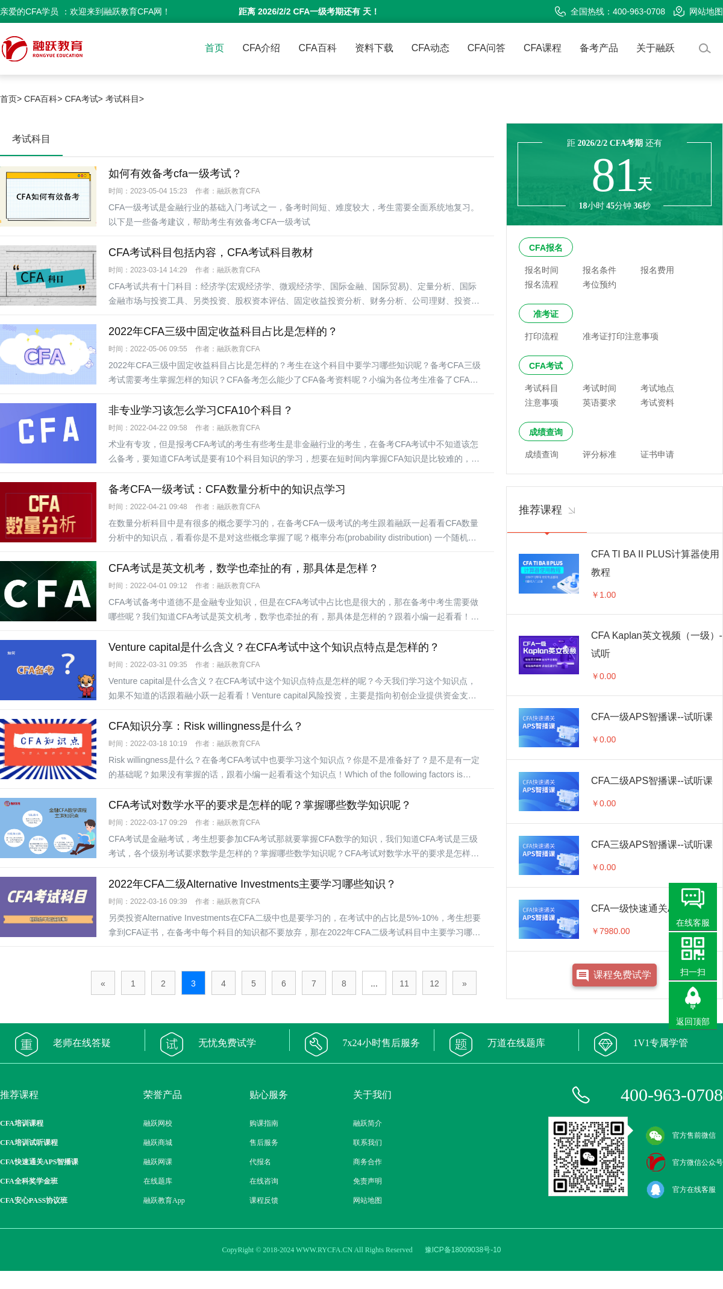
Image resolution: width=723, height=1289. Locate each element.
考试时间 (599, 388)
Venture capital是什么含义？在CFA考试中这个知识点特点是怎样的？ (274, 647)
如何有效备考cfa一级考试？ (175, 174)
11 (404, 983)
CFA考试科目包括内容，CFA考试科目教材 (210, 252)
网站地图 (698, 11)
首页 (214, 48)
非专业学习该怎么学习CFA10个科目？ (200, 410)
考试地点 (657, 388)
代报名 (260, 1162)
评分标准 (599, 454)
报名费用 (657, 270)
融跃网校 (157, 1123)
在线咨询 (263, 1181)
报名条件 (599, 270)
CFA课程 (543, 48)
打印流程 (542, 336)
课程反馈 (263, 1200)
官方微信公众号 (684, 1162)
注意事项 (542, 402)
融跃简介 (367, 1123)
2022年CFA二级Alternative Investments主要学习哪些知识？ (252, 884)
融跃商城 (157, 1142)
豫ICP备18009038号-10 (463, 1250)
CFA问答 (486, 48)
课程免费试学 (622, 975)
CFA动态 (430, 48)
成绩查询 (546, 432)
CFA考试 (546, 366)
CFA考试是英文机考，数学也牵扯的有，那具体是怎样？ (243, 568)
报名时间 (542, 270)
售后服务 (263, 1142)
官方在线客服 (681, 1189)
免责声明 (367, 1181)
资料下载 (374, 48)
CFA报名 (546, 247)
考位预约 (599, 284)
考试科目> (124, 99)
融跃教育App (164, 1200)
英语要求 (599, 402)
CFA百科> (43, 99)
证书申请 (657, 454)
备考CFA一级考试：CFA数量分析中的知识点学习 (227, 489)
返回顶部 (693, 1021)
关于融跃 (655, 48)
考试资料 (657, 402)
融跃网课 (157, 1162)
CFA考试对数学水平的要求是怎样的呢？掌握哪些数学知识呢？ (260, 805)
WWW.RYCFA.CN (324, 1250)
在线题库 (157, 1181)
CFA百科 (318, 48)
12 (434, 983)
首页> (11, 99)
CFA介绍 (261, 48)
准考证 (546, 314)
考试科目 (542, 388)
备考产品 (599, 48)
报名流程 (542, 284)
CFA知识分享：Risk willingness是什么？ (206, 726)
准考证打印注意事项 (621, 336)
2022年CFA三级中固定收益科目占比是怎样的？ (223, 331)
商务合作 (367, 1162)
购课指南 (263, 1123)
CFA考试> (83, 99)
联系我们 (367, 1142)
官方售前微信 (681, 1135)
